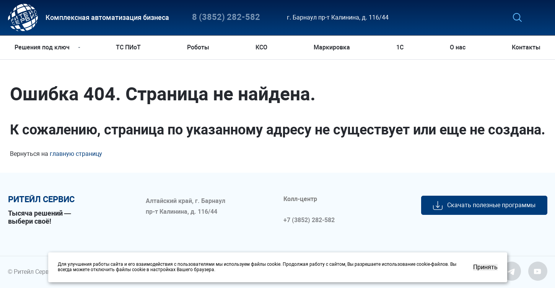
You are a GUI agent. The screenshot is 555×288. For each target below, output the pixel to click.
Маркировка (332, 47)
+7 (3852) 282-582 (309, 220)
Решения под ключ (42, 47)
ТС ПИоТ (128, 47)
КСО (261, 47)
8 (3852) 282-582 (226, 17)
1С (400, 47)
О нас (457, 47)
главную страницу (76, 153)
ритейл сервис (41, 199)
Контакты (526, 47)
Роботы (198, 47)
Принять (485, 267)
